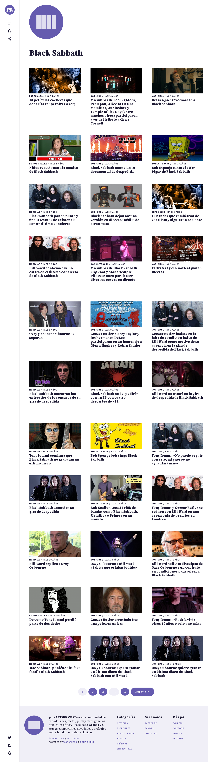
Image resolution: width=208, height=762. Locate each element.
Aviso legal (74, 738)
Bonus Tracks (125, 733)
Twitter (177, 723)
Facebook (178, 728)
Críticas (122, 743)
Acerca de (151, 723)
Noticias (122, 723)
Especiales (123, 728)
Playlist (122, 738)
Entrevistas (124, 748)
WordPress (70, 742)
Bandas (149, 728)
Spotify (177, 733)
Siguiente (142, 692)
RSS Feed (177, 738)
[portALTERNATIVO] (10, 10)
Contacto (151, 733)
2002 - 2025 (57, 738)
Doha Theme (87, 742)
